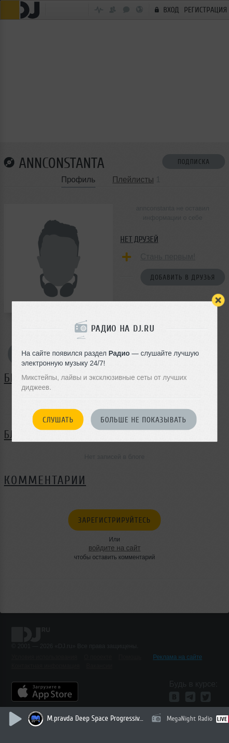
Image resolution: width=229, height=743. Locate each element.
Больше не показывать (143, 419)
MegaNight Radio (189, 718)
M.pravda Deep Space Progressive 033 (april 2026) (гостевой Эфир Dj (96, 718)
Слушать (58, 419)
